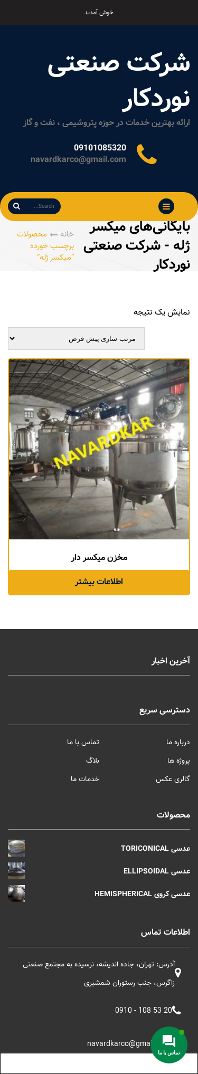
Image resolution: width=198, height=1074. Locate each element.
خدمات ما (85, 779)
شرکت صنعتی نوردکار (119, 81)
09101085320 (100, 148)
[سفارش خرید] (76, 338)
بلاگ (92, 761)
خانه (67, 234)
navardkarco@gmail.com (78, 159)
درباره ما (178, 742)
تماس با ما (83, 742)
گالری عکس (173, 779)
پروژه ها (178, 761)
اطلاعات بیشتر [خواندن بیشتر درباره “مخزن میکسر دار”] (99, 581)
